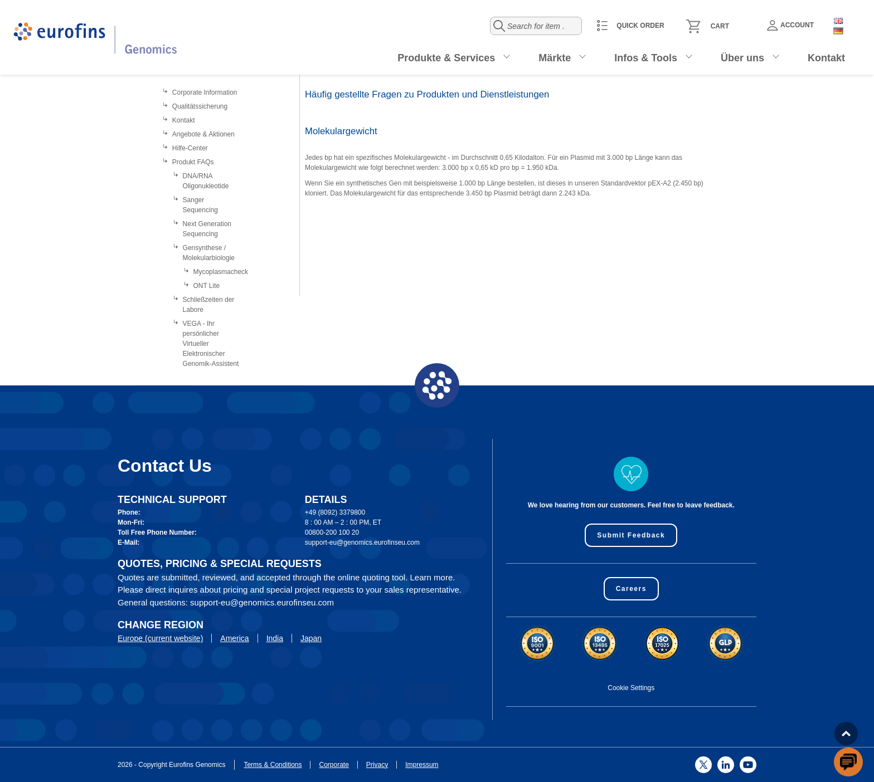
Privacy (377, 765)
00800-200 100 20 (332, 532)
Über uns (742, 57)
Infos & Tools (645, 57)
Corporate (333, 765)
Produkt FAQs (193, 162)
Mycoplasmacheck (220, 272)
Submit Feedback (631, 535)
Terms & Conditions (273, 765)
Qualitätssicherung (199, 106)
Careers (631, 589)
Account (790, 25)
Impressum (421, 765)
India (274, 638)
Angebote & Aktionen (203, 134)
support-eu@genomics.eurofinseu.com (362, 542)
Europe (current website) (160, 638)
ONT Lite (206, 286)
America (234, 638)
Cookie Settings (631, 688)
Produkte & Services (446, 57)
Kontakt (826, 57)
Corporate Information (204, 92)
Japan (311, 638)
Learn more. (432, 577)
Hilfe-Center (190, 148)
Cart (720, 26)
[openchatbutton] (848, 761)
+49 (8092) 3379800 (335, 512)
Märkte (554, 57)
